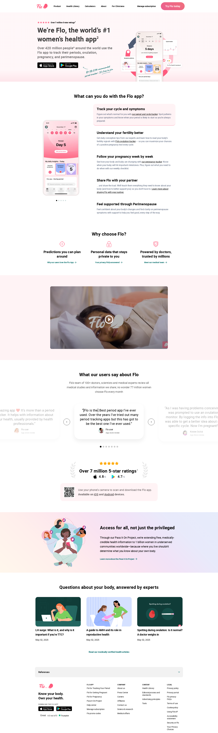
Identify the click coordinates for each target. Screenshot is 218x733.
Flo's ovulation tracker (125, 141)
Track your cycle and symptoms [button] (121, 109)
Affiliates (121, 700)
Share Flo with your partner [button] (117, 180)
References (43, 672)
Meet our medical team (154, 262)
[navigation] (57, 6)
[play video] (109, 319)
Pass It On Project (94, 700)
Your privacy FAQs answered (107, 262)
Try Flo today (172, 6)
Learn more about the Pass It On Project (119, 559)
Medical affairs (123, 713)
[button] (56, 200)
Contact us (122, 705)
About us (121, 688)
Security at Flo (173, 722)
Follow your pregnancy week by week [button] (125, 156)
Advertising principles (151, 699)
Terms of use (172, 703)
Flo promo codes (94, 713)
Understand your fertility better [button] (120, 132)
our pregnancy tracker (152, 161)
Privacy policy (173, 688)
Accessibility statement (172, 717)
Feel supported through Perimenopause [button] (127, 204)
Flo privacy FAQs (171, 697)
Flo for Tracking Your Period (98, 688)
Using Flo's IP (172, 711)
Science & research (125, 709)
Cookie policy (172, 707)
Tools (144, 703)
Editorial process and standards (151, 693)
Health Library (148, 688)
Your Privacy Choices (172, 728)
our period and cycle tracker (145, 114)
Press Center (122, 692)
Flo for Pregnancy (94, 696)
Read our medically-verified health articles (109, 651)
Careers (120, 696)
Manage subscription (146, 6)
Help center (91, 705)
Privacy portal (173, 692)
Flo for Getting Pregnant (97, 692)
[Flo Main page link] (42, 6)
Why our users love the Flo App (60, 262)
